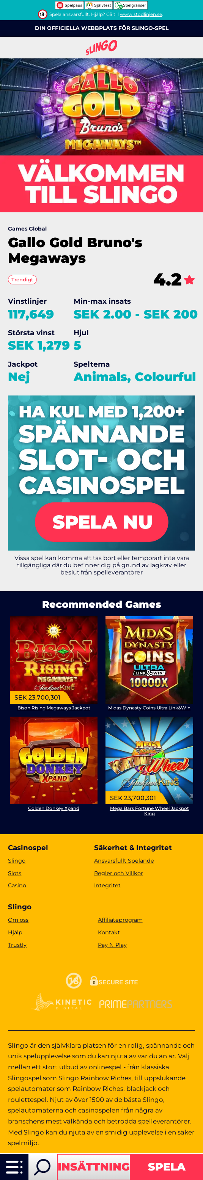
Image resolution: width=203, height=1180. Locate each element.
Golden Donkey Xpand (53, 808)
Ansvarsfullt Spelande (124, 860)
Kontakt (109, 932)
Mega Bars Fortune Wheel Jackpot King (149, 810)
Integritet (107, 885)
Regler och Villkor (118, 873)
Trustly (17, 944)
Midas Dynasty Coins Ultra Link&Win (149, 708)
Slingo (16, 860)
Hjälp (15, 932)
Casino (17, 885)
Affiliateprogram (120, 919)
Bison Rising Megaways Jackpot (53, 708)
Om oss (18, 919)
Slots (14, 873)
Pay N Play (112, 944)
